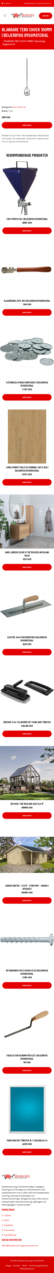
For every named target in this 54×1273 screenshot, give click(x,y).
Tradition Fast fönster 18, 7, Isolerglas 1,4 (27, 1140)
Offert (45, 16)
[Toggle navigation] (5, 15)
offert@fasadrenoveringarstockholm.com (37, 3)
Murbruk (22, 107)
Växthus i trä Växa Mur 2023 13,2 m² (27, 803)
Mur (15, 107)
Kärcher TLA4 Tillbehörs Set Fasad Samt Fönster (27, 722)
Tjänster (7, 1215)
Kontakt (16, 1265)
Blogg (8, 1265)
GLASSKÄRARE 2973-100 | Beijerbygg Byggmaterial (27, 300)
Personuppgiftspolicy (38, 1265)
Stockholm (7, 3)
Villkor (24, 1265)
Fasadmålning (10, 1235)
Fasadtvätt (8, 1225)
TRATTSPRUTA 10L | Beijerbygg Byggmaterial (27, 218)
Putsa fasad (9, 1230)
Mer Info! (27, 125)
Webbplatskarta (27, 1268)
